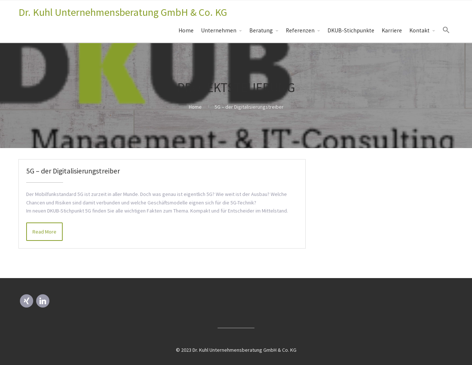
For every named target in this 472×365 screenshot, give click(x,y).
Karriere (392, 30)
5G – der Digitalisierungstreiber (73, 170)
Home (186, 30)
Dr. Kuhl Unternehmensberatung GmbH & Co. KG (122, 12)
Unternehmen (218, 30)
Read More (44, 231)
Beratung (261, 30)
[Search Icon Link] (446, 30)
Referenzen (300, 30)
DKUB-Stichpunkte (350, 30)
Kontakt (419, 30)
